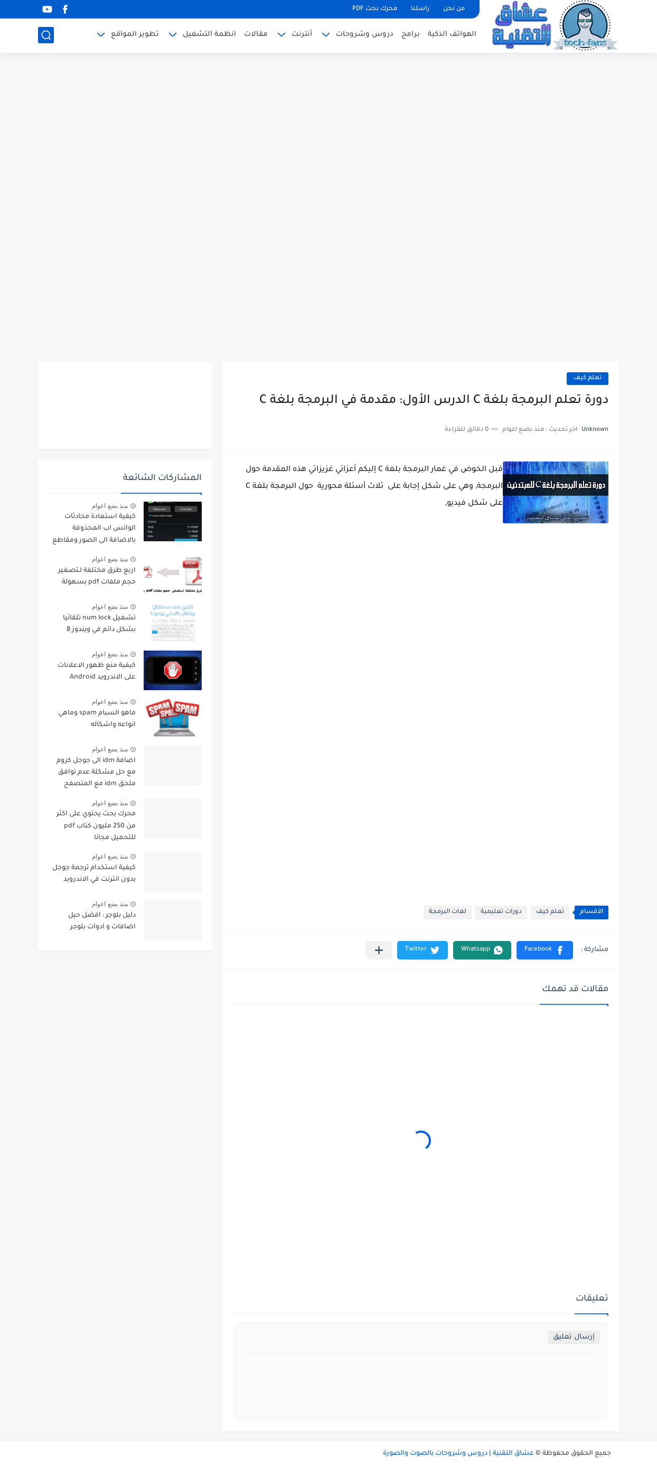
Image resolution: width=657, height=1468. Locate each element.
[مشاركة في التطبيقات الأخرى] (379, 950)
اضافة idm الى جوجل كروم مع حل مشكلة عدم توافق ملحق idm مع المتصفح (96, 772)
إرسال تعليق (574, 1337)
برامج (410, 35)
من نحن (454, 9)
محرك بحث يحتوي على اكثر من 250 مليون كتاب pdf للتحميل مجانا (96, 826)
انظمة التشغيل (209, 35)
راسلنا (420, 9)
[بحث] (46, 35)
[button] (545, 950)
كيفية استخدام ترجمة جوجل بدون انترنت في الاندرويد (94, 873)
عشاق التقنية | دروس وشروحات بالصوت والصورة (458, 1453)
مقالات (256, 35)
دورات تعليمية (501, 912)
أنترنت (302, 35)
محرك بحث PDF (374, 9)
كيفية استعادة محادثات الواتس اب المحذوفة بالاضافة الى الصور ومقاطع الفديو (94, 530)
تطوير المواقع (135, 35)
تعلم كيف (588, 378)
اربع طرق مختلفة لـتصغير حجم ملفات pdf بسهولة (97, 576)
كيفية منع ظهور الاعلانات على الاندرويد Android (97, 671)
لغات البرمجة (447, 912)
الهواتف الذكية (452, 35)
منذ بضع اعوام (110, 506)
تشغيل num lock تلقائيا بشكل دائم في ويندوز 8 (99, 624)
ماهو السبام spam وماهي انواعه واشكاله (97, 719)
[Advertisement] (328, 208)
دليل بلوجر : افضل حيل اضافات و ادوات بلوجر (102, 921)
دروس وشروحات (364, 35)
